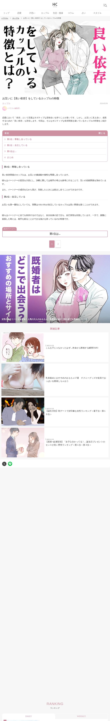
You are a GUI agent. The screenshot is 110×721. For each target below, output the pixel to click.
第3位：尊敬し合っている (19, 139)
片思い (32, 13)
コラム (71, 13)
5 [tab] (63, 321)
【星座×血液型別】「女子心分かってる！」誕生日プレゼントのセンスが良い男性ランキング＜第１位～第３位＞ (75, 443)
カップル (45, 13)
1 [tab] (41, 321)
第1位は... (12, 151)
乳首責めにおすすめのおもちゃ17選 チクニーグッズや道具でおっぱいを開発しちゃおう (76, 379)
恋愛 (19, 13)
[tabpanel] (55, 289)
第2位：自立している (17, 145)
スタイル (97, 13)
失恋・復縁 (58, 13)
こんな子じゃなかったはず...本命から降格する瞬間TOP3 (72, 348)
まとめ (10, 157)
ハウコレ (4, 18)
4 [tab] (58, 321)
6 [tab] (69, 321)
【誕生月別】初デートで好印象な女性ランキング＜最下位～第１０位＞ (76, 412)
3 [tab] (52, 321)
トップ (6, 13)
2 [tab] (46, 321)
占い (84, 13)
